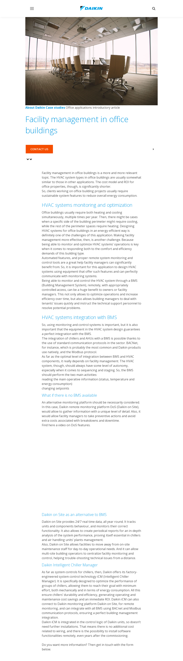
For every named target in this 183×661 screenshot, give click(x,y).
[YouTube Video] (91, 464)
